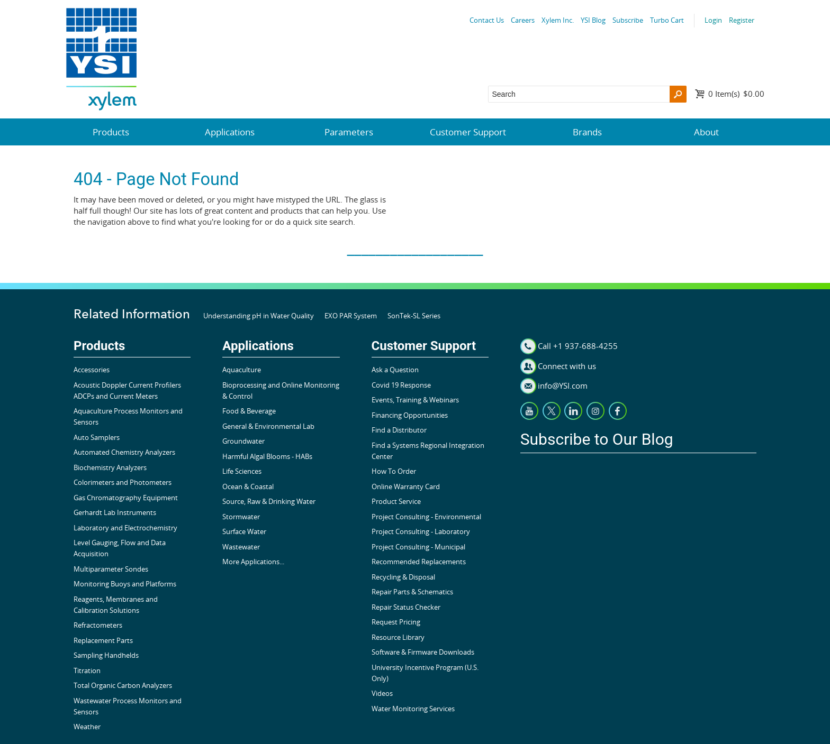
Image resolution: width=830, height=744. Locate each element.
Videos (382, 693)
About (706, 132)
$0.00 (736, 93)
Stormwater (241, 516)
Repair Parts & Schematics (412, 591)
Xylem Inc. (558, 20)
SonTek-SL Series (413, 315)
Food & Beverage (249, 411)
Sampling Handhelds (106, 655)
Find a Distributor (399, 430)
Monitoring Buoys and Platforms (125, 584)
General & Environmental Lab (268, 426)
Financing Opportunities (410, 415)
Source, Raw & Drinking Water (268, 501)
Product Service (396, 501)
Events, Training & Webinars (415, 400)
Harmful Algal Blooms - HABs (267, 456)
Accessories (92, 369)
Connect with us (567, 366)
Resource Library (398, 637)
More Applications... (253, 561)
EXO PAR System (350, 315)
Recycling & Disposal (403, 577)
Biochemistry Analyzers (110, 467)
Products (111, 132)
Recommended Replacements (419, 561)
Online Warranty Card (406, 486)
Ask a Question (395, 369)
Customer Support (468, 132)
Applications (230, 132)
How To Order (394, 471)
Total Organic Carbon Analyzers (123, 685)
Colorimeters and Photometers (123, 482)
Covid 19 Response (401, 385)
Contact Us (487, 20)
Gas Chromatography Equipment (126, 497)
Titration (87, 670)
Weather (87, 726)
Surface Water (244, 531)
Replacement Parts (103, 640)
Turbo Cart (667, 20)
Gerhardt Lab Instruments (115, 512)
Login (713, 20)
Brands (587, 132)
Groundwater (243, 441)
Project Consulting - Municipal (418, 547)
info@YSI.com (563, 385)
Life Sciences (241, 471)
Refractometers (98, 625)
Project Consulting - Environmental (426, 516)
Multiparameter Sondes (111, 569)
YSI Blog (593, 20)
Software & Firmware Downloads (423, 652)
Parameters (348, 132)
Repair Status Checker (406, 607)
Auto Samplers (97, 437)
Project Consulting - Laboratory (421, 531)
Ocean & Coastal (248, 486)
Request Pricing (396, 622)
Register (741, 20)
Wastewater (241, 547)
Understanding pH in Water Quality (258, 315)
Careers (523, 20)
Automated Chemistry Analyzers (124, 452)
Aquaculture (241, 369)
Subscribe (627, 20)
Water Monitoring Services (413, 708)
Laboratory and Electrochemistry (125, 527)
